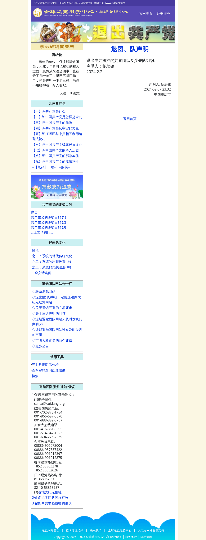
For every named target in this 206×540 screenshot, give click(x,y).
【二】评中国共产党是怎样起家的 (57, 117)
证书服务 (163, 13)
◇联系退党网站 (43, 291)
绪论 (35, 250)
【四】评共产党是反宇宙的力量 (55, 128)
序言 (34, 212)
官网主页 (145, 13)
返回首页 (129, 118)
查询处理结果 (75, 530)
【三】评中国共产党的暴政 (52, 122)
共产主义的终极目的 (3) (48, 227)
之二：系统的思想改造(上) (51, 261)
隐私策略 (146, 537)
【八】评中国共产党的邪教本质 (55, 155)
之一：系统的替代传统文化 (52, 256)
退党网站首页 (51, 530)
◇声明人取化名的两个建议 (52, 340)
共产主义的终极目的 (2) (48, 222)
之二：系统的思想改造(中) (51, 267)
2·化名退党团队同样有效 (50, 497)
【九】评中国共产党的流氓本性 (55, 161)
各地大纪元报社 (50, 492)
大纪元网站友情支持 (151, 530)
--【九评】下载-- (44, 167)
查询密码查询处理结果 (48, 370)
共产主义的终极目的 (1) (48, 217)
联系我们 (96, 530)
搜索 (35, 376)
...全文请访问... (42, 232)
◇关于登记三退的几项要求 (52, 307)
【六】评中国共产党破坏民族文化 (57, 144)
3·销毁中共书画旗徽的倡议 (52, 503)
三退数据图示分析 (45, 364)
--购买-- (64, 167)
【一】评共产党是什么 (49, 111)
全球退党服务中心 (120, 530)
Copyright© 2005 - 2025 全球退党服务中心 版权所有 (88, 537)
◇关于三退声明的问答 (49, 313)
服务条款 (131, 537)
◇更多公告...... (43, 346)
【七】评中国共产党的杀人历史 (55, 150)
